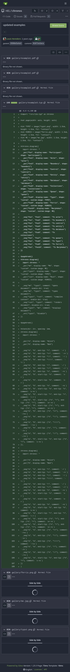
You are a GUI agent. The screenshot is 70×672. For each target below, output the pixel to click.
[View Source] (5, 577)
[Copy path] (37, 58)
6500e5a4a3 (15, 43)
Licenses (38, 669)
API (45, 669)
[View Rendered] (9, 577)
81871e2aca (38, 43)
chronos (17, 10)
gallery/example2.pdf (24, 73)
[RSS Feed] (35, 11)
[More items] (66, 16)
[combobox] (53, 52)
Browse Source (58, 25)
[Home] (5, 3)
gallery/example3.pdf (24, 88)
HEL (8, 10)
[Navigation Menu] (66, 3)
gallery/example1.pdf (24, 58)
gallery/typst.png (22, 630)
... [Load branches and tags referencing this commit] (5, 32)
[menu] (66, 52)
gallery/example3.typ (31, 103)
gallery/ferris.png (22, 573)
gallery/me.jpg (20, 601)
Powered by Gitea (15, 665)
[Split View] (60, 52)
